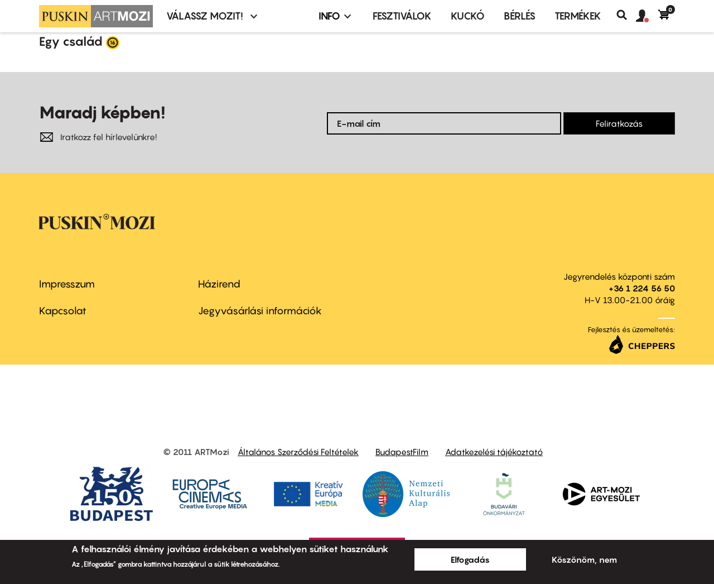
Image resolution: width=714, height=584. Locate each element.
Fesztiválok (402, 16)
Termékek (577, 16)
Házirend (219, 284)
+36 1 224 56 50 (642, 288)
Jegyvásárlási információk (260, 311)
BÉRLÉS (520, 16)
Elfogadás (470, 559)
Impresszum (67, 284)
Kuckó (468, 16)
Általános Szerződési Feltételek (298, 452)
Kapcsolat (62, 311)
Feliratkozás (619, 123)
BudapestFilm (401, 452)
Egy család (71, 41)
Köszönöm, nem (584, 559)
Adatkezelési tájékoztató (494, 452)
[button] (647, 16)
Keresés (626, 15)
